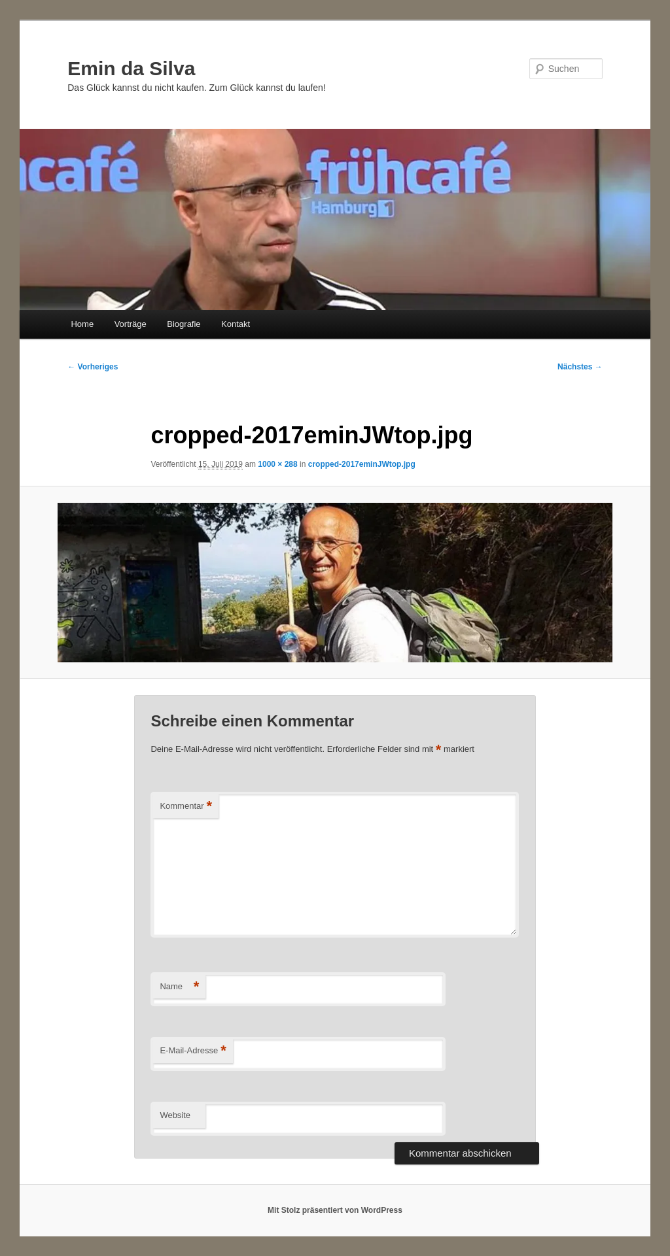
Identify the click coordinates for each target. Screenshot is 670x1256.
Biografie (183, 324)
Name (179, 986)
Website (175, 1115)
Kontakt (235, 324)
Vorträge (131, 324)
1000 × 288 (277, 464)
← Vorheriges (92, 366)
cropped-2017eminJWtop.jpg (361, 464)
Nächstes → (580, 366)
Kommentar (186, 806)
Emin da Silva (131, 68)
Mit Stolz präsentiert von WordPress (335, 1210)
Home (82, 324)
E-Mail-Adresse (193, 1051)
